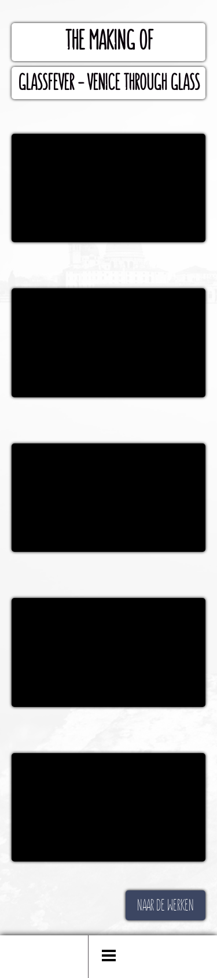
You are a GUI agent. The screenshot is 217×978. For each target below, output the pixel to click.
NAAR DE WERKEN (165, 905)
